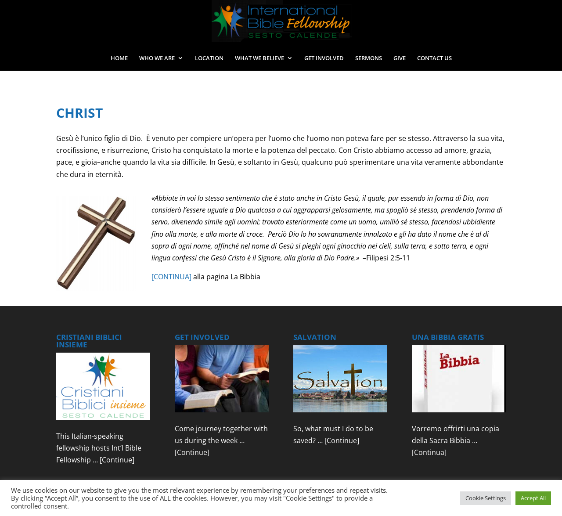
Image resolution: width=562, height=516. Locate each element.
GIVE (399, 58)
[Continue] (117, 460)
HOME (119, 58)
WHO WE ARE (157, 58)
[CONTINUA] (171, 276)
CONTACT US (434, 58)
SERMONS (368, 58)
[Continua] (429, 452)
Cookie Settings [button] (485, 498)
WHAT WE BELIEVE (259, 58)
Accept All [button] (533, 498)
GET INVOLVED (324, 58)
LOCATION (209, 58)
